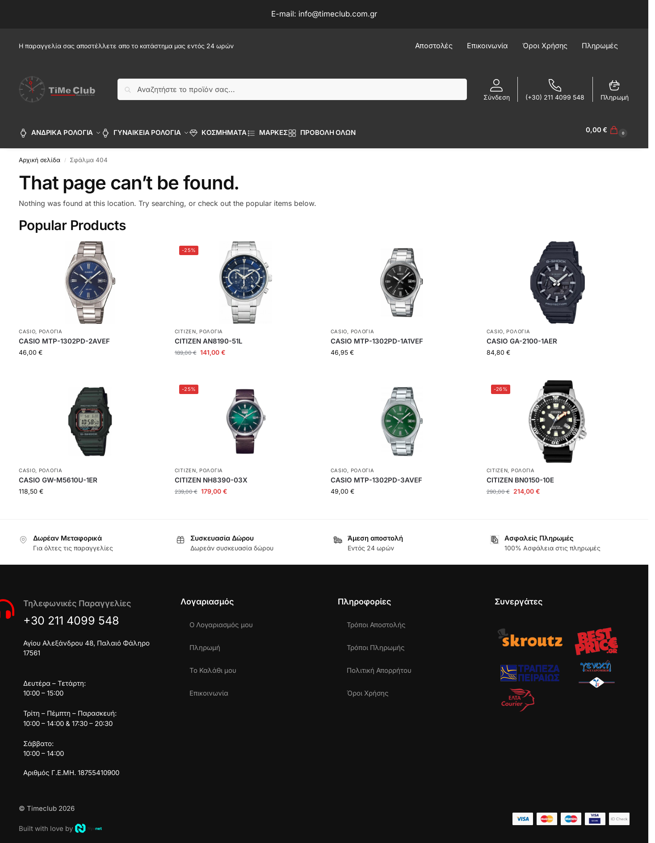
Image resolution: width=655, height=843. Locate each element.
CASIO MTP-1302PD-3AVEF (376, 475)
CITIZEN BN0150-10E (520, 475)
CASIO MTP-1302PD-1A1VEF (377, 336)
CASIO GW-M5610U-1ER (58, 475)
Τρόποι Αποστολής (376, 620)
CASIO (27, 326)
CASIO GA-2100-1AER (522, 336)
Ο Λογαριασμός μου (221, 620)
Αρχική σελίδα (39, 155)
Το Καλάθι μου (212, 665)
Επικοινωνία (208, 688)
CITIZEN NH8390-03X (211, 475)
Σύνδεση (496, 90)
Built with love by (60, 823)
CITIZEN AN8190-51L (208, 336)
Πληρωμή (614, 90)
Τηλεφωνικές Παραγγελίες (77, 598)
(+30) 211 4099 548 (554, 90)
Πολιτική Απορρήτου (379, 665)
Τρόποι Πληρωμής (376, 642)
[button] (608, 130)
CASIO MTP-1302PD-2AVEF (64, 336)
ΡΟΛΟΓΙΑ (51, 326)
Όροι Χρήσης (368, 688)
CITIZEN (185, 326)
